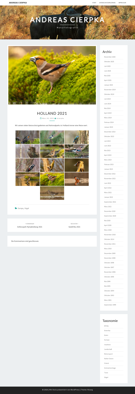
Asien (106, 335)
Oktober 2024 (109, 94)
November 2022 (109, 178)
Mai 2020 (107, 220)
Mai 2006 (107, 281)
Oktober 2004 (109, 291)
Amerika (107, 330)
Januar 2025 (108, 85)
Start (94, 3)
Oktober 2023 (109, 136)
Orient (106, 363)
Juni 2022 (107, 183)
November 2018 (109, 235)
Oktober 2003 (109, 295)
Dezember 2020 (109, 211)
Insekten (107, 345)
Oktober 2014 (109, 239)
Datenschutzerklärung (107, 3)
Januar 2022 (108, 197)
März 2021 (107, 206)
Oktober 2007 (109, 267)
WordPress (75, 390)
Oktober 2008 (109, 263)
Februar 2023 (108, 164)
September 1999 (110, 305)
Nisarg (90, 390)
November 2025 (109, 57)
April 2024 (107, 113)
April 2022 (107, 188)
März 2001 (107, 300)
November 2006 (109, 272)
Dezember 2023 (109, 132)
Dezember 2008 (109, 258)
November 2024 (109, 89)
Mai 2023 (107, 150)
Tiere (106, 373)
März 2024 (107, 118)
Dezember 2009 (109, 253)
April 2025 (107, 80)
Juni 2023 (107, 146)
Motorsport (108, 354)
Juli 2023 (107, 141)
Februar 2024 (108, 122)
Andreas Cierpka (18, 2)
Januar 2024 (108, 127)
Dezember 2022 (109, 174)
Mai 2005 (107, 286)
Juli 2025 (107, 66)
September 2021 (110, 202)
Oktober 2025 (109, 61)
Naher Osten (108, 358)
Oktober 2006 (109, 277)
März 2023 (107, 160)
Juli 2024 (107, 99)
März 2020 (107, 230)
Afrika (106, 326)
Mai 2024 (107, 108)
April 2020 (107, 225)
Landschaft (108, 349)
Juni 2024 (107, 104)
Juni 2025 (107, 71)
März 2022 (107, 192)
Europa (20, 208)
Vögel (26, 208)
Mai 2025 (107, 76)
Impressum (122, 3)
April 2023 (107, 155)
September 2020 (110, 216)
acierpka (60, 118)
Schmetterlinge (110, 368)
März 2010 (107, 248)
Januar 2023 (108, 169)
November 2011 (109, 244)
